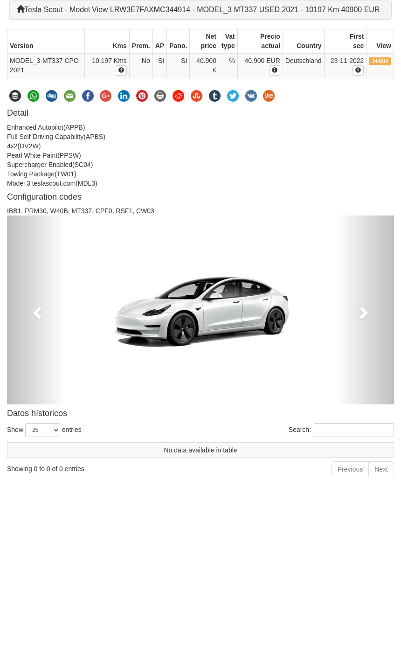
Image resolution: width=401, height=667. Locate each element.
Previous (350, 469)
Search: (341, 430)
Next (381, 469)
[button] (36, 309)
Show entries (44, 430)
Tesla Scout (40, 10)
